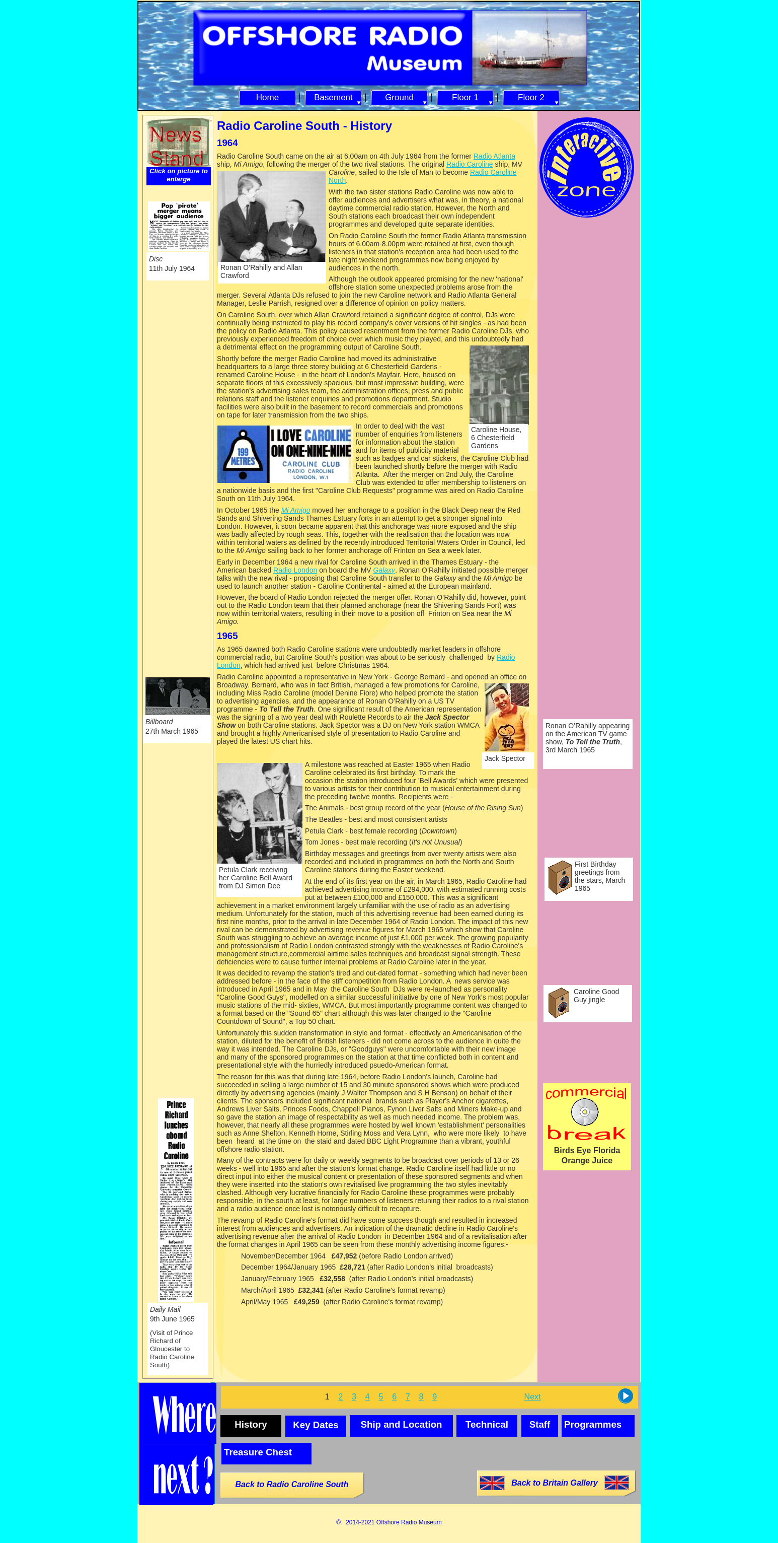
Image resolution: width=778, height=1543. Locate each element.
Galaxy (384, 570)
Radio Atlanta (494, 156)
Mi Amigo (295, 510)
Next (532, 1396)
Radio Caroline (469, 164)
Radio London (295, 570)
